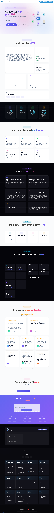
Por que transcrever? (21, 499)
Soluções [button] (13, 1)
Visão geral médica (20, 481)
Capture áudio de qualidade (20, 502)
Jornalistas (41, 465)
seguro (27, 454)
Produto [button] (9, 1)
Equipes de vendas (31, 471)
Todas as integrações (43, 487)
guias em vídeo (26, 430)
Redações (30, 468)
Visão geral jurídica (9, 481)
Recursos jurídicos (9, 482)
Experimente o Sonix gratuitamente (46, 1)
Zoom (41, 481)
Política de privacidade (27, 511)
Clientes (30, 496)
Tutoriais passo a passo (21, 498)
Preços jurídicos (9, 487)
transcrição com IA (24, 453)
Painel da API (31, 484)
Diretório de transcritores (10, 502)
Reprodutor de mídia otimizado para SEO (21, 468)
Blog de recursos (9, 500)
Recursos (8, 465)
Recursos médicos (20, 482)
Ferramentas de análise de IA (21, 465)
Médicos (19, 484)
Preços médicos (20, 487)
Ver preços (21, 24)
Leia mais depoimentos (27, 369)
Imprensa (41, 499)
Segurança (41, 502)
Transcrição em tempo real (10, 472)
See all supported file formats (34, 277)
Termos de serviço (34, 511)
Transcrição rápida (9, 469)
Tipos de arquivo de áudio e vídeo (11, 497)
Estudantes (41, 471)
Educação (30, 466)
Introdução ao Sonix (9, 499)
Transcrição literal (9, 470)
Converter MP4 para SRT (23, 390)
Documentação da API (32, 482)
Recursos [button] (18, 1)
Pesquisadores (42, 466)
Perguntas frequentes (21, 496)
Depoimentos (31, 498)
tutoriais (21, 430)
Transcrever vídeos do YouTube (21, 473)
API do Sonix (31, 481)
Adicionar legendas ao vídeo (21, 470)
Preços (22, 1)
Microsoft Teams (42, 482)
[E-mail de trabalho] (26, 407)
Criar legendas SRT (11, 24)
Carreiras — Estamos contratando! (43, 497)
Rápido (36, 453)
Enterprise (30, 465)
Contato (41, 500)
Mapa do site (22, 511)
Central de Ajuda (17, 430)
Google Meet (42, 484)
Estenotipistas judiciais (10, 484)
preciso (39, 453)
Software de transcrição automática (10, 467)
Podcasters (41, 468)
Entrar (37, 1)
